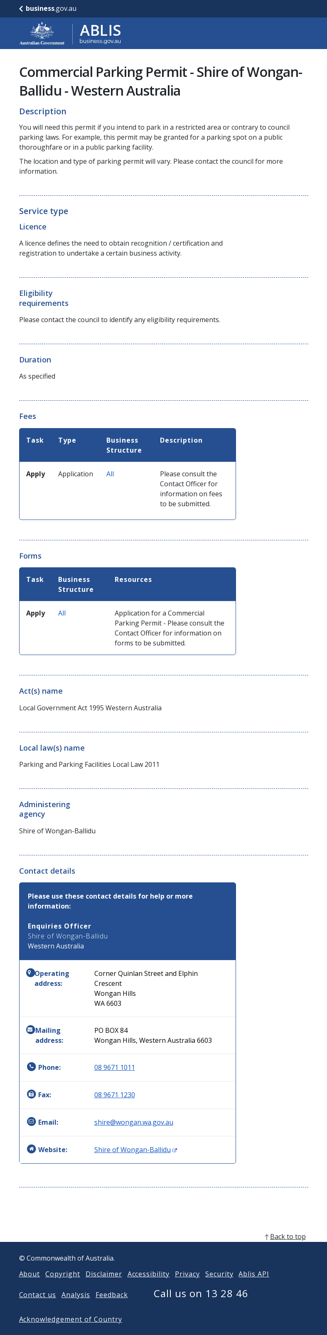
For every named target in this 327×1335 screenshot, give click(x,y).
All (110, 473)
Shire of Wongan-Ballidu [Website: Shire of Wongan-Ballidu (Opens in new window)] (135, 1150)
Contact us (38, 1308)
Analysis (75, 1308)
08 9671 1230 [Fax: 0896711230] (114, 1094)
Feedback (112, 1308)
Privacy (187, 1287)
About (29, 1287)
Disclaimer (104, 1287)
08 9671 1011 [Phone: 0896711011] (114, 1067)
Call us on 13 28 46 (201, 1306)
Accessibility (149, 1287)
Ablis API (253, 1287)
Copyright (62, 1287)
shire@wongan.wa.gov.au (133, 1122)
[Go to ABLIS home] (70, 33)
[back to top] (163, 1249)
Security (219, 1287)
